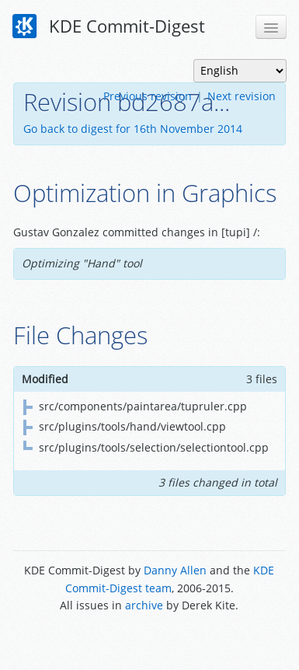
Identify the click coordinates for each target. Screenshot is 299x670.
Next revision (241, 96)
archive (144, 605)
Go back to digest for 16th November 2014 (132, 128)
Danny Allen (175, 570)
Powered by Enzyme (149, 640)
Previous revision (147, 96)
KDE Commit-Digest (108, 26)
